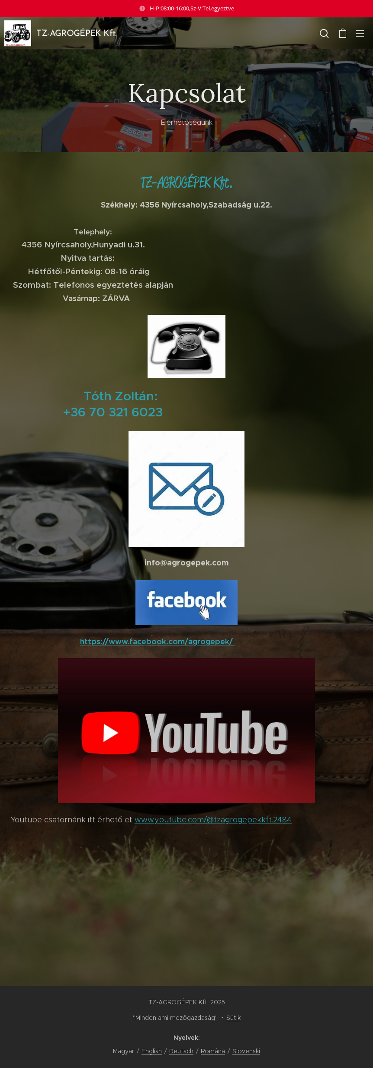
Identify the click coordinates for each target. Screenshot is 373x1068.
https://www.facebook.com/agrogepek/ (157, 641)
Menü (360, 33)
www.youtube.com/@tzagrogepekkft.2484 (213, 820)
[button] (324, 33)
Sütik (233, 1018)
